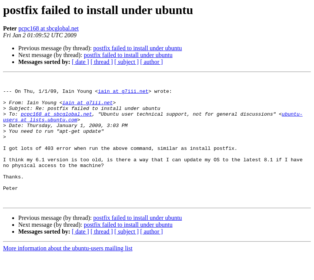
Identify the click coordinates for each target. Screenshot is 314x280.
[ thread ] (101, 62)
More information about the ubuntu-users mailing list (67, 273)
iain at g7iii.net (123, 94)
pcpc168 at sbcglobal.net (48, 28)
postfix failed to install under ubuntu (137, 48)
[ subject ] (126, 62)
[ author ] (151, 62)
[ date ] (80, 62)
